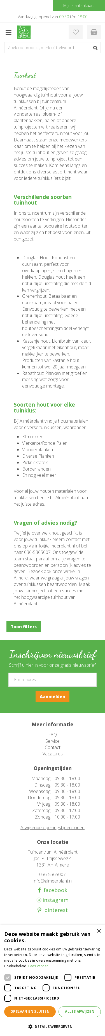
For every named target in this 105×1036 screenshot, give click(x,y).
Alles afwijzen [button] (79, 1011)
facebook (54, 890)
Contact (52, 747)
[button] (52, 1026)
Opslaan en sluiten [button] (30, 1011)
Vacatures (53, 754)
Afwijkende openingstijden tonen (52, 827)
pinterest (54, 910)
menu (8, 32)
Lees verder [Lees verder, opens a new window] (38, 966)
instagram (55, 900)
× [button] (99, 931)
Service (52, 741)
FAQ (52, 735)
